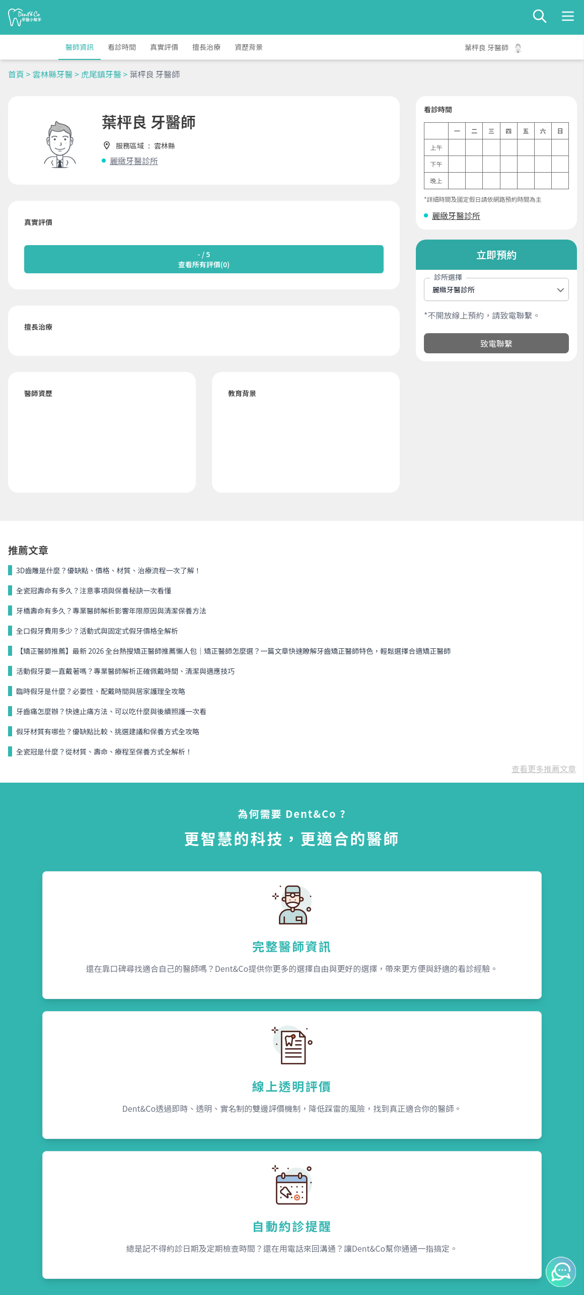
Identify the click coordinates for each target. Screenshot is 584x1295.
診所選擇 (448, 277)
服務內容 (172, 1138)
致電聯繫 (496, 343)
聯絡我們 (460, 1138)
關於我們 (316, 1138)
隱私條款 (170, 1193)
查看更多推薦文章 (544, 577)
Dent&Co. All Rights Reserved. (304, 1278)
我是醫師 (170, 1175)
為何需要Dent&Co (184, 1157)
